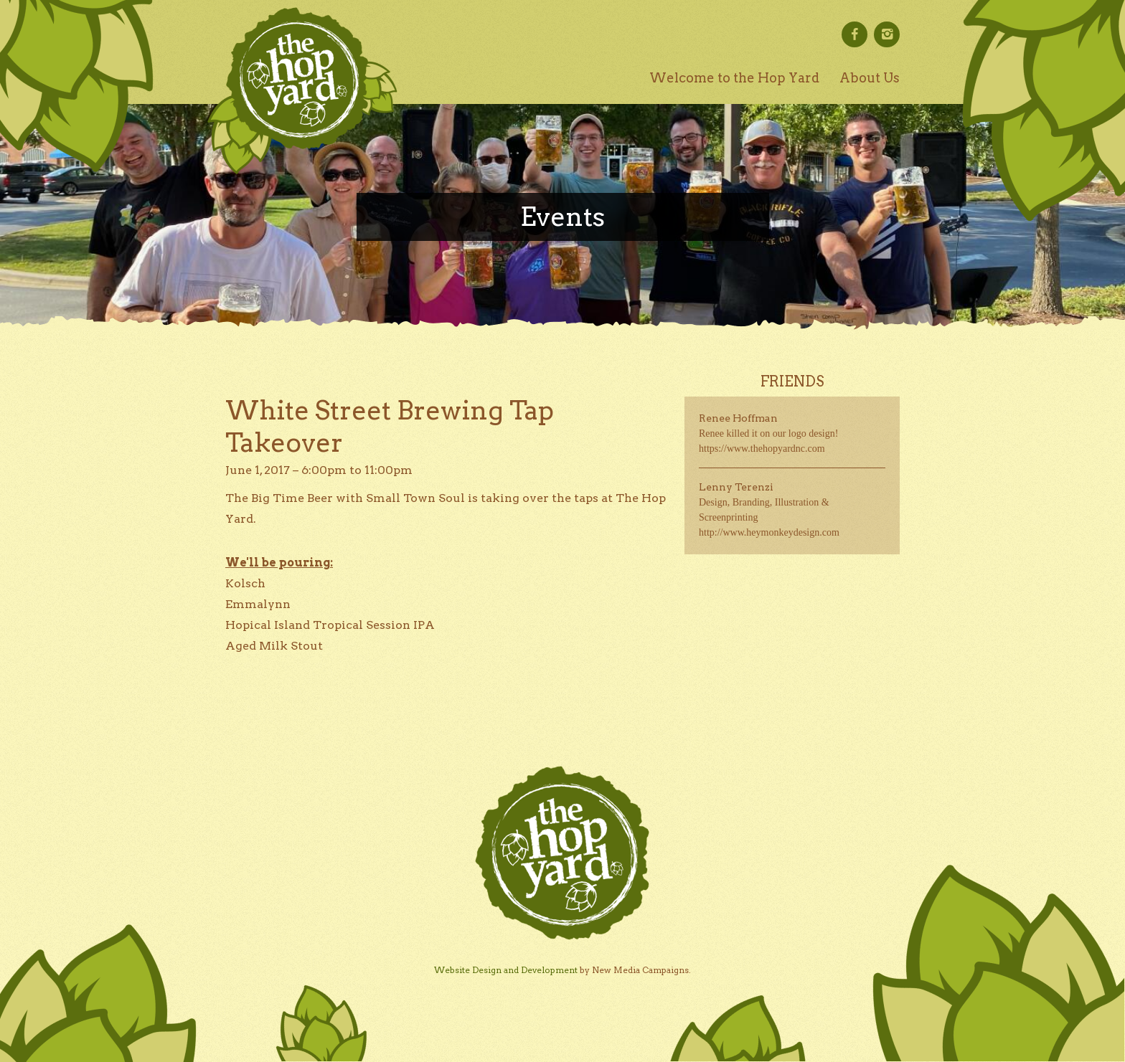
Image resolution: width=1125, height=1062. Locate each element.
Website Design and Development (506, 969)
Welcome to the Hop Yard (734, 77)
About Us (869, 77)
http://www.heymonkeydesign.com (769, 532)
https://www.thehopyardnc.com (762, 448)
